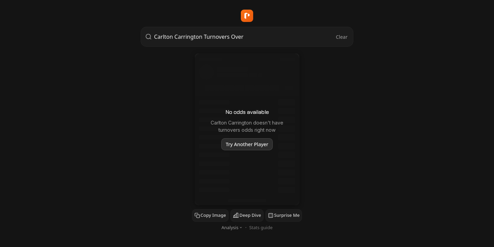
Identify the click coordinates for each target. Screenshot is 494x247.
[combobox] (244, 36)
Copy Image (210, 215)
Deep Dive (247, 215)
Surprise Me (283, 215)
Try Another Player (247, 144)
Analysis (231, 227)
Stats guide (260, 227)
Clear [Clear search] (342, 37)
